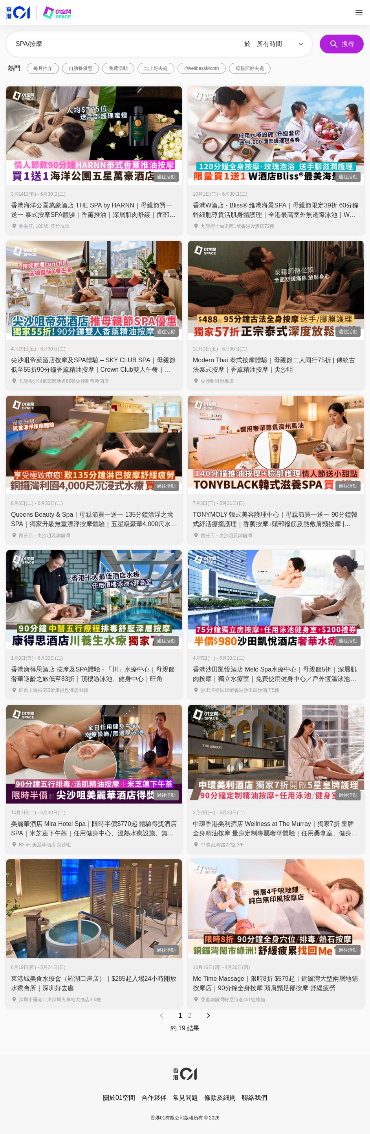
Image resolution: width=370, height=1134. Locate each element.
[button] (281, 44)
